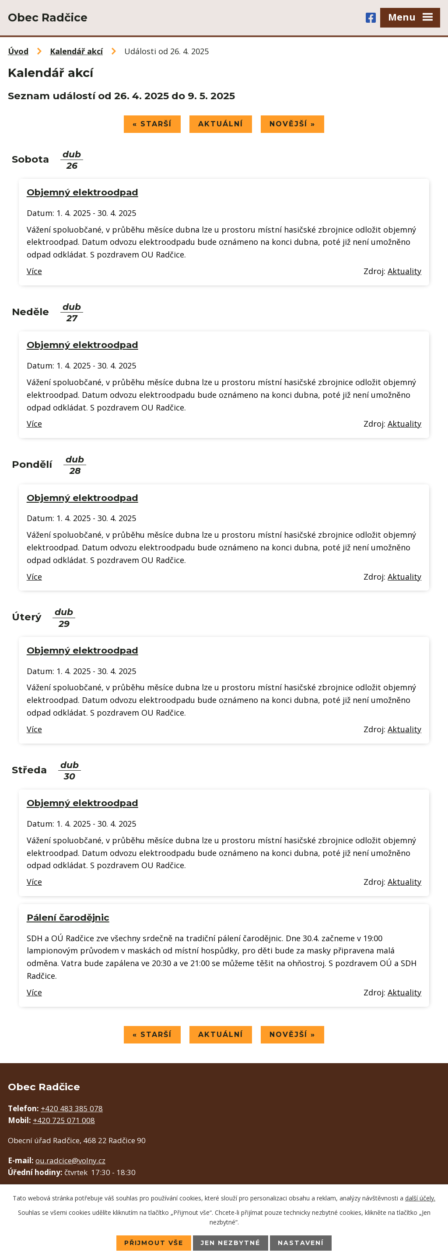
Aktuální (220, 124)
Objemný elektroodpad (82, 192)
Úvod (18, 51)
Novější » (293, 124)
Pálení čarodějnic (68, 917)
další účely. (420, 1197)
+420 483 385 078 (72, 1109)
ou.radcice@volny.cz (70, 1160)
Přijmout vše (153, 1243)
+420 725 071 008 (64, 1121)
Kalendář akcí (76, 51)
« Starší (152, 124)
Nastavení (301, 1243)
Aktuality (404, 271)
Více (34, 271)
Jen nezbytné (230, 1243)
